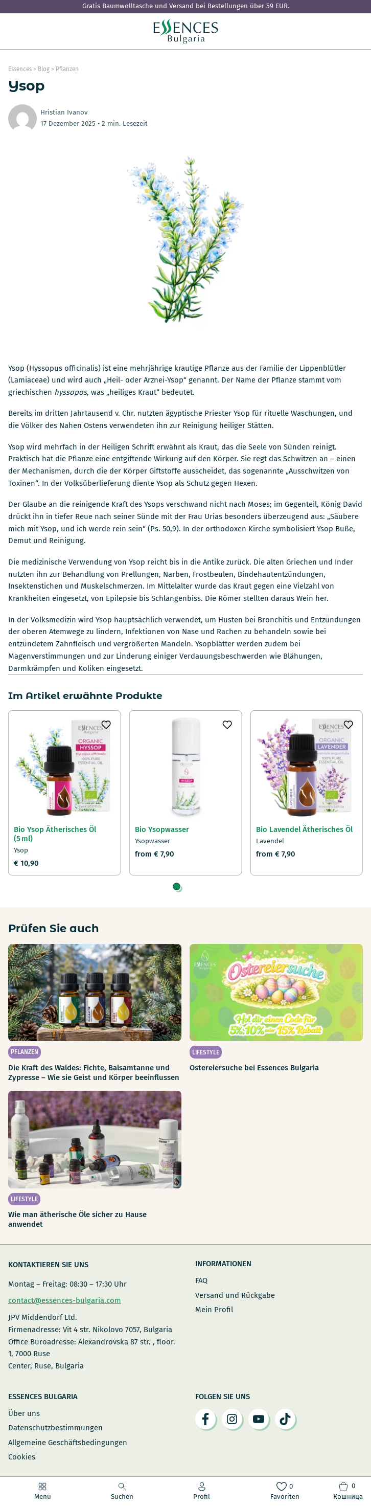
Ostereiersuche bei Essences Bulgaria (254, 1067)
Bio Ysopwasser (162, 829)
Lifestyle (205, 1052)
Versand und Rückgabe (235, 1295)
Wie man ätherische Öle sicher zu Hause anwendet (77, 1219)
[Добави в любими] (106, 724)
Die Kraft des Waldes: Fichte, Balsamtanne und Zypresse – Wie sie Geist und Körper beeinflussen (93, 1072)
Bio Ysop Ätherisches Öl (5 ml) (55, 834)
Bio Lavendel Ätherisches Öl (304, 829)
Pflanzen (67, 69)
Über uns (24, 1413)
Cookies (21, 1456)
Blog (44, 69)
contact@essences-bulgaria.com (64, 1300)
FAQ (201, 1280)
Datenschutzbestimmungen (55, 1427)
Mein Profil (214, 1309)
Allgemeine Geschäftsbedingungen (67, 1442)
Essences (20, 69)
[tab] (176, 886)
